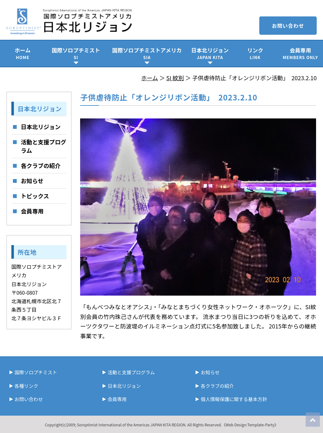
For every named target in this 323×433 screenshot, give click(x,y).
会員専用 (300, 53)
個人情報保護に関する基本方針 (234, 399)
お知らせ (32, 181)
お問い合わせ (288, 25)
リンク (255, 53)
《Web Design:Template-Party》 (250, 424)
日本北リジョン (210, 53)
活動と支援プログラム (43, 146)
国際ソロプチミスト (75, 53)
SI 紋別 (175, 78)
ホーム (22, 53)
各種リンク (26, 385)
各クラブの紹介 (41, 165)
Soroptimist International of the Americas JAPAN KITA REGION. (131, 424)
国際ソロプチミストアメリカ (147, 53)
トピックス (35, 196)
